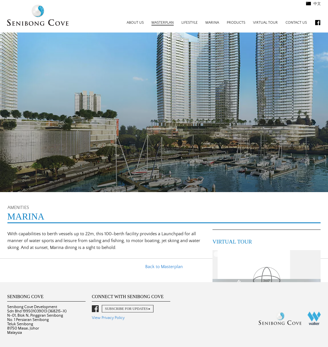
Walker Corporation (314, 318)
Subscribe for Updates (126, 309)
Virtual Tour (265, 23)
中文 (317, 4)
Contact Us (296, 23)
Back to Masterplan (164, 266)
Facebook (318, 22)
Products (236, 23)
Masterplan (162, 23)
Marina (212, 23)
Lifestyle (189, 23)
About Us (135, 23)
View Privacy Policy (108, 318)
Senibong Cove (37, 16)
